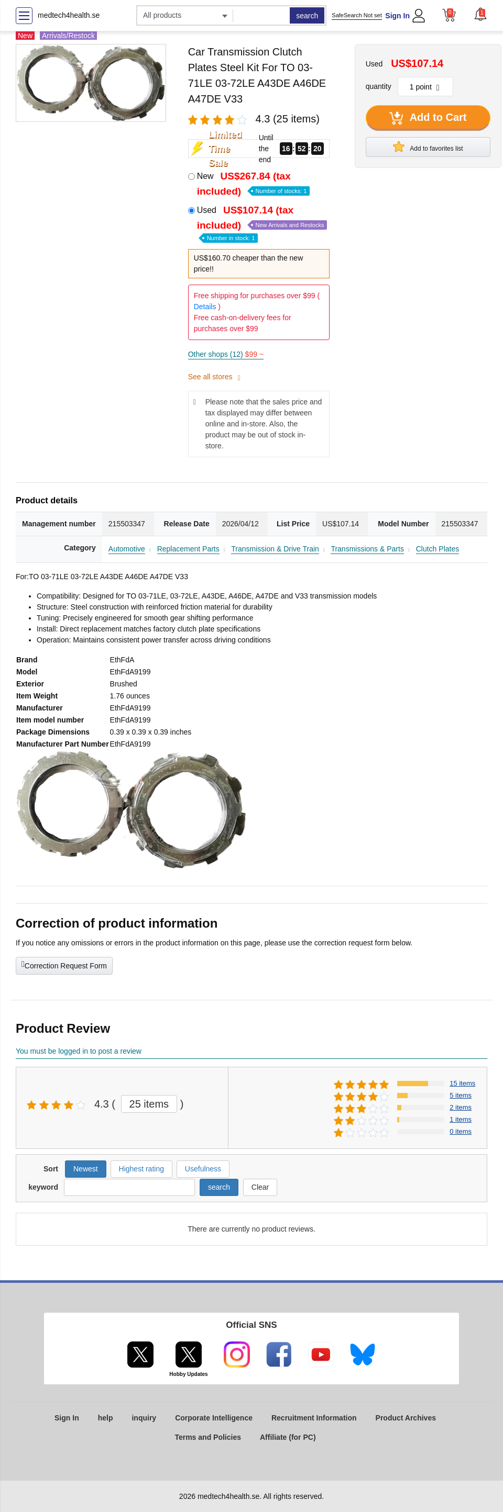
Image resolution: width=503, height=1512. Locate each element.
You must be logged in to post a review (78, 1051)
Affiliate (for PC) (288, 1437)
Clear (260, 1187)
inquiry (144, 1418)
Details (205, 306)
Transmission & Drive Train (275, 549)
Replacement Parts (188, 549)
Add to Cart (428, 118)
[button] (480, 14)
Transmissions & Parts (367, 549)
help (105, 1418)
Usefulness (203, 1169)
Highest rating (141, 1169)
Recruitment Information (314, 1418)
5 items (461, 1095)
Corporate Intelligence (214, 1418)
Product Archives (406, 1418)
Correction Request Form (64, 965)
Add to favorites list (428, 146)
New (253, 184)
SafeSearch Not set (356, 15)
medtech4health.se (69, 15)
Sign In (397, 16)
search (307, 16)
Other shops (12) (226, 354)
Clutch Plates (437, 549)
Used (262, 223)
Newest (85, 1169)
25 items (149, 1104)
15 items (462, 1083)
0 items (461, 1131)
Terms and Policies (207, 1437)
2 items (461, 1107)
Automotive (126, 549)
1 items (461, 1119)
